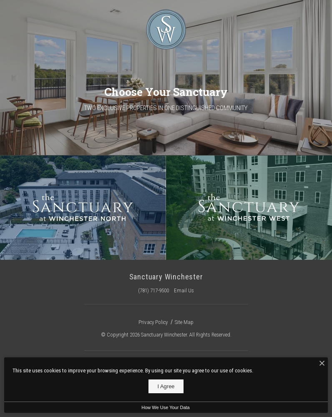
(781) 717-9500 (153, 290)
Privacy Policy (153, 322)
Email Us (184, 290)
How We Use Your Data (165, 407)
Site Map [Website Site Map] (184, 322)
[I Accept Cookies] (321, 364)
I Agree (165, 386)
